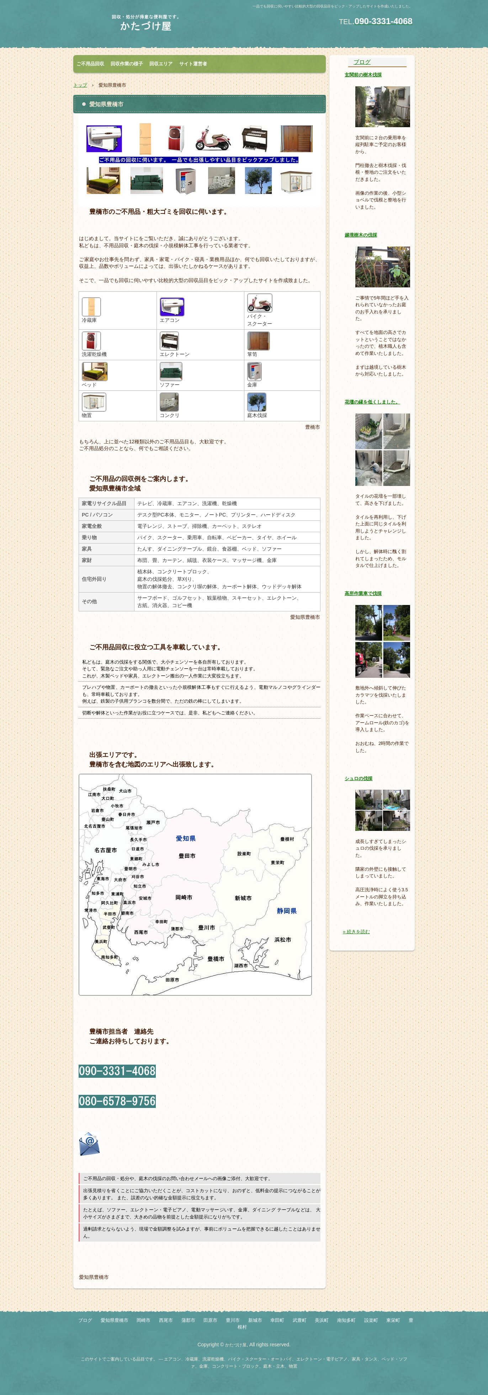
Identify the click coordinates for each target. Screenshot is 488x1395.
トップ (80, 85)
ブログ (362, 62)
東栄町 (393, 1320)
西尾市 (166, 1320)
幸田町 (277, 1320)
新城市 (255, 1320)
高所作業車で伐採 (363, 593)
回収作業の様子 (127, 63)
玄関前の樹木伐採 (363, 74)
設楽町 (371, 1320)
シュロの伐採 (358, 778)
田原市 (210, 1320)
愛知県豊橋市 (114, 1320)
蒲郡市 (188, 1320)
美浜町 (322, 1320)
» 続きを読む (356, 931)
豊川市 (233, 1320)
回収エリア (161, 63)
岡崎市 (143, 1320)
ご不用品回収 (90, 63)
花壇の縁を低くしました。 (372, 402)
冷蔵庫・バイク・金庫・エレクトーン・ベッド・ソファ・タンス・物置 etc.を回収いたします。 (156, 26)
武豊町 (300, 1320)
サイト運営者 (193, 63)
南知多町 (346, 1320)
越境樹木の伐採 (361, 235)
